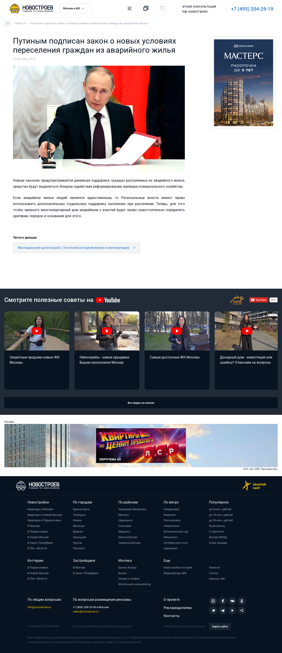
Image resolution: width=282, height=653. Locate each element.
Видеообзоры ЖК (175, 573)
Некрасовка (171, 509)
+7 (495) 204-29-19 (193, 9)
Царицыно (125, 520)
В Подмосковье (37, 531)
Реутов (77, 542)
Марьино (124, 531)
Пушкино (79, 548)
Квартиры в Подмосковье (44, 520)
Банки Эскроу (127, 567)
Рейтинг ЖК (217, 578)
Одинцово (79, 537)
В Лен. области (37, 548)
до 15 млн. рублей (221, 514)
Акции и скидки (129, 578)
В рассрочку (217, 526)
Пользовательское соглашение (184, 626)
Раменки (170, 514)
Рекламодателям (178, 608)
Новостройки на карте (178, 567)
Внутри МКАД (218, 537)
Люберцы (79, 514)
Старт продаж (218, 542)
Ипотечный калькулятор (134, 584)
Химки (77, 520)
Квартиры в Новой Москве (44, 514)
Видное (78, 531)
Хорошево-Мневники (132, 509)
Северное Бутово (129, 542)
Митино (123, 514)
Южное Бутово (127, 537)
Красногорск (81, 509)
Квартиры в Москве (40, 509)
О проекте (172, 600)
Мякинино (170, 537)
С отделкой (216, 531)
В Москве (33, 526)
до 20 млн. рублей (221, 520)
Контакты (172, 616)
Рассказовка (172, 520)
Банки (122, 573)
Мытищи (79, 526)
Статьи (213, 573)
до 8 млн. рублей (220, 509)
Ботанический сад (176, 531)
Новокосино (172, 526)
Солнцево (124, 526)
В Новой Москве (38, 537)
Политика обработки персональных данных (102, 626)
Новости (214, 567)
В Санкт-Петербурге (40, 542)
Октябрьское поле (176, 542)
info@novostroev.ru (39, 607)
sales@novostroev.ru (85, 611)
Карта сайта (220, 626)
